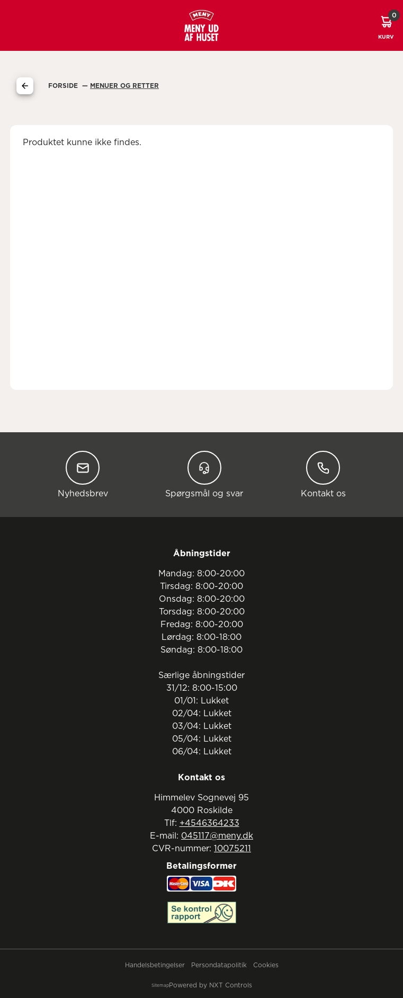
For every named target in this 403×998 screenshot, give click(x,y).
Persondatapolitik (219, 965)
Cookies (266, 965)
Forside (64, 86)
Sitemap (160, 986)
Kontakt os (323, 474)
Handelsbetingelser (155, 965)
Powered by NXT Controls (210, 985)
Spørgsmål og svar (204, 474)
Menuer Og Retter (124, 86)
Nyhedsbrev (83, 474)
